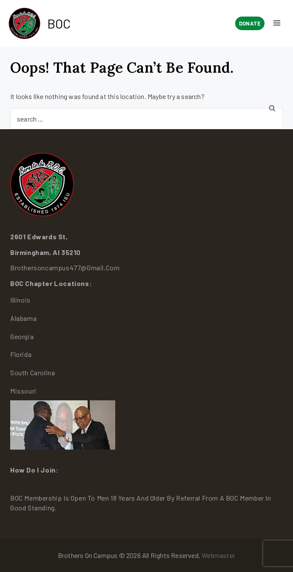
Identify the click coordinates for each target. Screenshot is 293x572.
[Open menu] (276, 23)
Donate (250, 23)
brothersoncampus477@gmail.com (64, 267)
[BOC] (40, 24)
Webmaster (218, 555)
